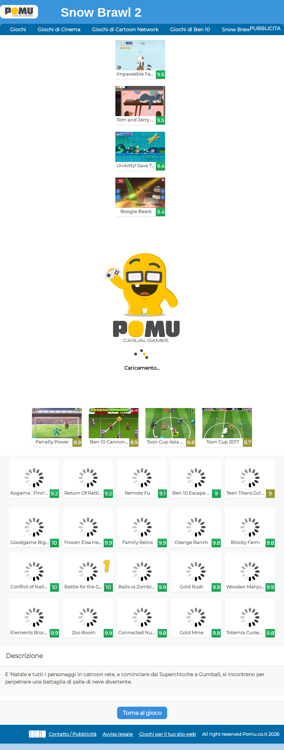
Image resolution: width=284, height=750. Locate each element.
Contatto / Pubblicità (73, 734)
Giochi (18, 29)
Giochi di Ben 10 (190, 29)
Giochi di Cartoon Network (125, 29)
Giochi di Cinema (59, 29)
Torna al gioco (142, 713)
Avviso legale (118, 734)
